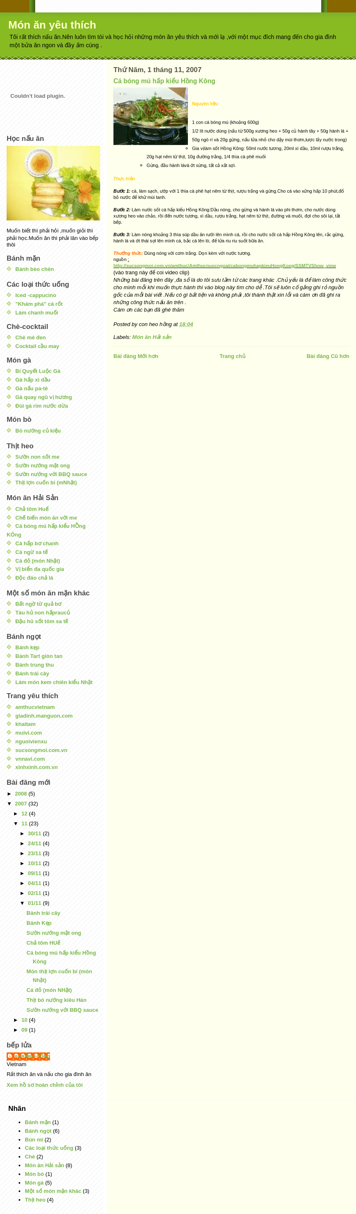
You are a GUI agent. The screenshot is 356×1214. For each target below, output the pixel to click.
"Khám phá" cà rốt (39, 304)
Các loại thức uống (49, 1148)
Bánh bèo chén (34, 269)
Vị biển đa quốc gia (39, 569)
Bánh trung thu (34, 665)
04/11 (35, 883)
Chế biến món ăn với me (46, 518)
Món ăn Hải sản (152, 337)
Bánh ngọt (38, 1131)
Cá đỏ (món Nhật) (37, 561)
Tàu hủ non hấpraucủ (42, 612)
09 (25, 1030)
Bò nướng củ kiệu (38, 431)
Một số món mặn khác (53, 1191)
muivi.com (28, 733)
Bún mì (34, 1140)
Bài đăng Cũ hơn (328, 356)
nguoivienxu (31, 741)
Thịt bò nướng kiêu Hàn (56, 1000)
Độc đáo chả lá (34, 578)
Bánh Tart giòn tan (39, 656)
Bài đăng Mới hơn (135, 356)
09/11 (35, 873)
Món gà (34, 1183)
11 (25, 823)
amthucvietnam (35, 707)
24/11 (35, 843)
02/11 (35, 893)
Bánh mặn (38, 1122)
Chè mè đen (30, 337)
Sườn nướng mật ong (42, 465)
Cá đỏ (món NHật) (49, 990)
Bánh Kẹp (38, 923)
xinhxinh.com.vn (36, 767)
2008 (22, 794)
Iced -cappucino (35, 295)
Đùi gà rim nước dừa (41, 406)
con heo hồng (32, 1056)
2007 (22, 803)
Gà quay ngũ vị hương (43, 397)
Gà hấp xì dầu (33, 380)
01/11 (35, 903)
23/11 (35, 853)
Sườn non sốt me (37, 457)
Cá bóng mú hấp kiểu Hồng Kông (164, 81)
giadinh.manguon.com (44, 716)
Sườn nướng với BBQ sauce (51, 474)
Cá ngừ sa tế (31, 552)
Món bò (34, 1174)
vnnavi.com (30, 759)
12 (25, 813)
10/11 (35, 863)
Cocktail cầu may (37, 346)
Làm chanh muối (36, 313)
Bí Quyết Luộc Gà (37, 371)
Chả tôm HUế (43, 943)
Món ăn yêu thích (52, 25)
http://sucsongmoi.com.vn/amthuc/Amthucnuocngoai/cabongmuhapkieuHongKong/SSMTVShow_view (224, 265)
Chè (30, 1157)
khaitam (25, 724)
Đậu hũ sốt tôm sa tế (41, 621)
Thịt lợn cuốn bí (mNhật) (46, 482)
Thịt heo (35, 1200)
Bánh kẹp (27, 647)
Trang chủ (232, 356)
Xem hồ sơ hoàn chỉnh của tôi (45, 1085)
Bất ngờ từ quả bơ (38, 604)
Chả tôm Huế (31, 509)
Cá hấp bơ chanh (37, 543)
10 (25, 1020)
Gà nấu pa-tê (31, 388)
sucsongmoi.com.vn (41, 750)
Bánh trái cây (32, 673)
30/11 (35, 833)
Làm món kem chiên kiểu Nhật (54, 682)
